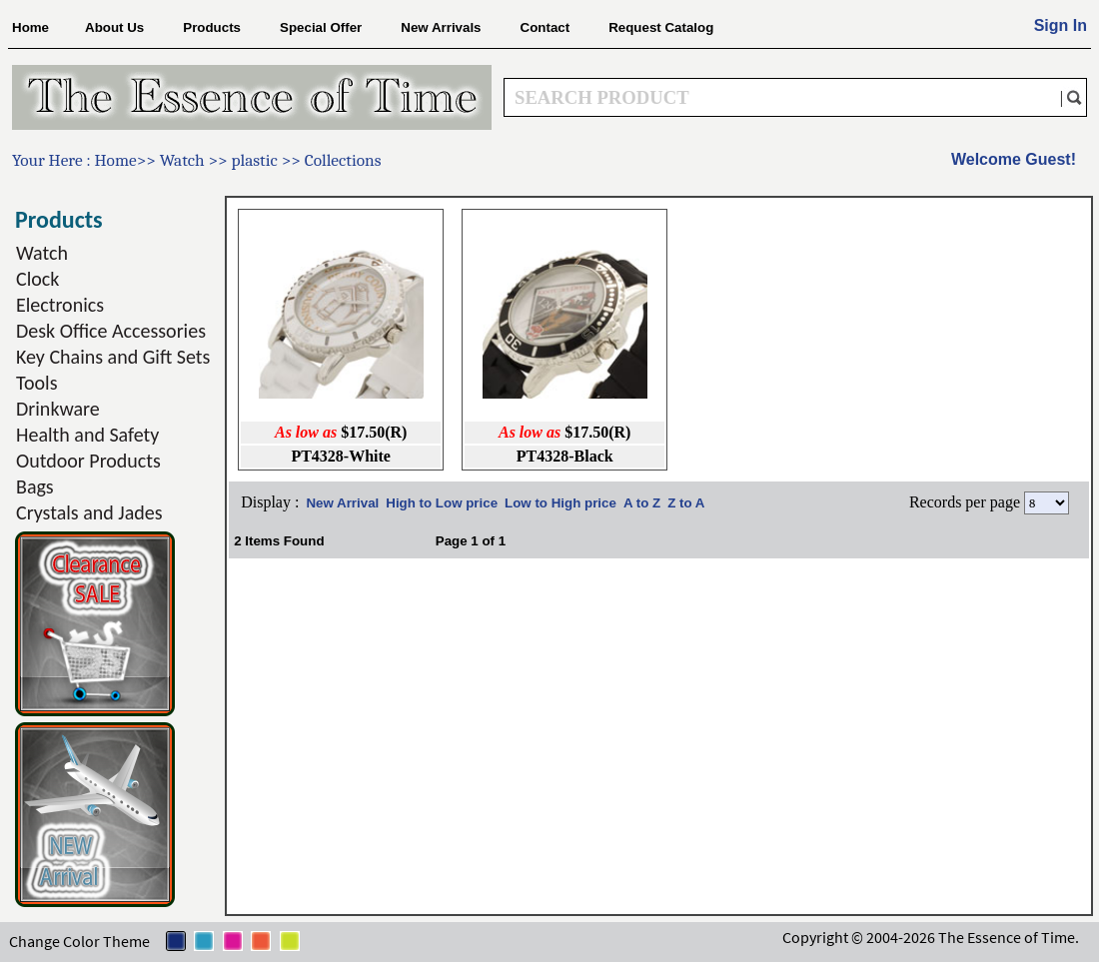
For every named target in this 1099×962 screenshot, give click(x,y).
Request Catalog (660, 27)
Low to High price (560, 502)
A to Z (641, 502)
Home (30, 27)
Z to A (685, 502)
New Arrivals (441, 27)
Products (212, 27)
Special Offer (321, 27)
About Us (114, 27)
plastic (256, 160)
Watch (184, 160)
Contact (545, 27)
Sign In (1060, 25)
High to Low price (442, 502)
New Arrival (342, 502)
